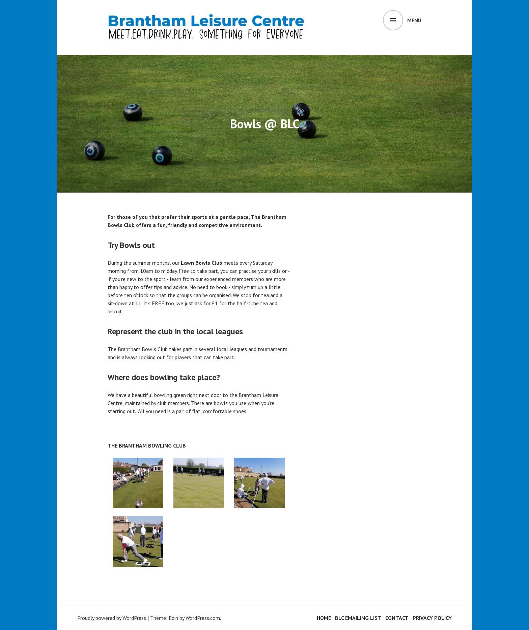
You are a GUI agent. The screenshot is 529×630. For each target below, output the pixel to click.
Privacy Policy (432, 617)
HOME (324, 617)
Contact (397, 617)
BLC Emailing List (358, 617)
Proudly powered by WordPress (111, 617)
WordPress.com (203, 617)
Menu (414, 20)
